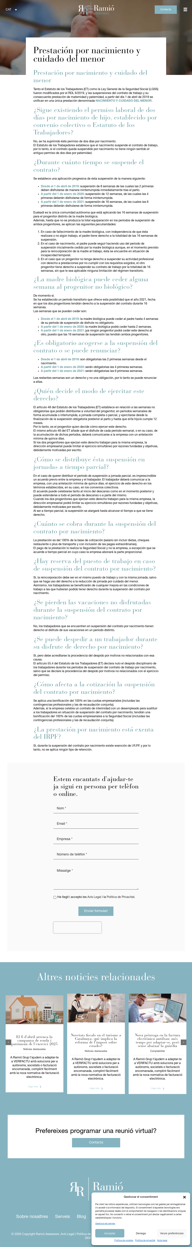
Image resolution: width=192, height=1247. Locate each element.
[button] (184, 1197)
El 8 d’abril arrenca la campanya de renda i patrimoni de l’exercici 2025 (34, 1040)
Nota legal (162, 1241)
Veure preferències (172, 1233)
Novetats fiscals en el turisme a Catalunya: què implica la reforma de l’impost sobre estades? (96, 1041)
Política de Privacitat (120, 897)
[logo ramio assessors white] (96, 1178)
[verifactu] (157, 995)
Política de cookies (123, 1241)
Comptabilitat (157, 1051)
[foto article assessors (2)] (34, 997)
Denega (141, 1233)
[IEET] (96, 995)
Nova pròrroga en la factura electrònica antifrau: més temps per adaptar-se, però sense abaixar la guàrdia (157, 1041)
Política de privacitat (145, 1241)
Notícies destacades (34, 1049)
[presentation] (77, 927)
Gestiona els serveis (105, 1224)
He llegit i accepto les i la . (96, 897)
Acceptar (109, 1233)
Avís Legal (94, 897)
